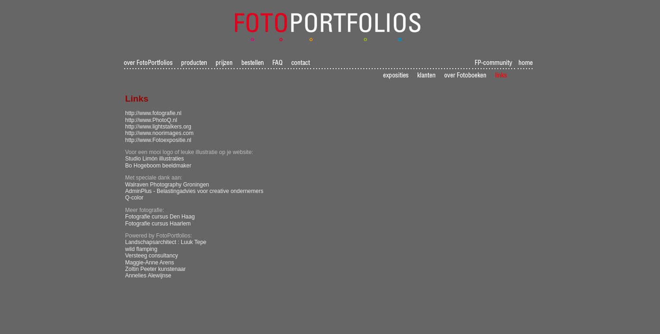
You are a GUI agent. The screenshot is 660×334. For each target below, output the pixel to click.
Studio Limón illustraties (154, 158)
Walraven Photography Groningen (167, 184)
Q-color (134, 197)
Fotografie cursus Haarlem (157, 223)
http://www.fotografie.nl (153, 113)
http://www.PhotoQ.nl (151, 120)
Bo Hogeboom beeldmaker (158, 165)
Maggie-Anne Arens (149, 262)
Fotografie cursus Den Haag (160, 216)
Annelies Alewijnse (148, 275)
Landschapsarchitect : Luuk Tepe (165, 242)
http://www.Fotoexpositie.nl (158, 140)
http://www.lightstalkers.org (158, 126)
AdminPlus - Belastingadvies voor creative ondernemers (194, 191)
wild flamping (141, 249)
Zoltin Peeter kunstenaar (155, 269)
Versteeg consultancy (151, 255)
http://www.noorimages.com (159, 133)
